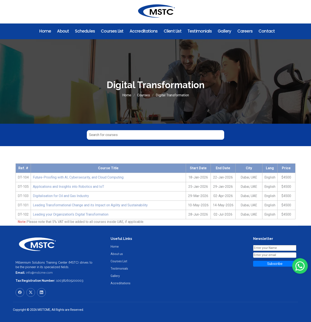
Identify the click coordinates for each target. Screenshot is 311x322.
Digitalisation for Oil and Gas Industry (61, 204)
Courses (143, 95)
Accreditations (144, 31)
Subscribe (274, 264)
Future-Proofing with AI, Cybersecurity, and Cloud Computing (78, 186)
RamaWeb (20, 314)
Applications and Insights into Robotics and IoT (68, 195)
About (63, 31)
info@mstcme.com (39, 272)
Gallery (224, 31)
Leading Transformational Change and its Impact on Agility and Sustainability (90, 213)
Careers (244, 31)
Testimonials (199, 31)
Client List (172, 31)
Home (45, 31)
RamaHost (35, 314)
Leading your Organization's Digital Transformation (70, 223)
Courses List (112, 31)
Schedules (85, 31)
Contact (267, 31)
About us (117, 253)
